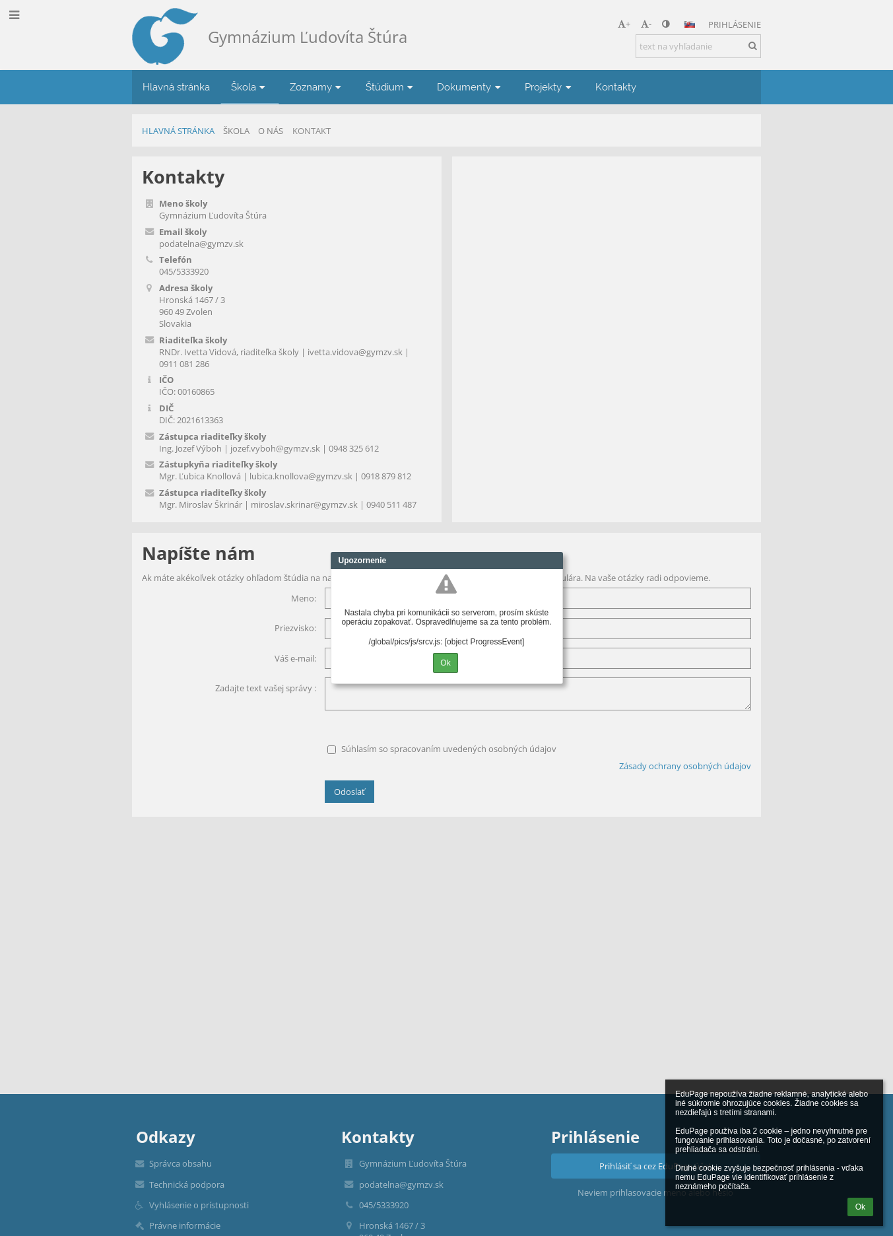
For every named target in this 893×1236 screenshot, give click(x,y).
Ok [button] (860, 1207)
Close (553, 560)
